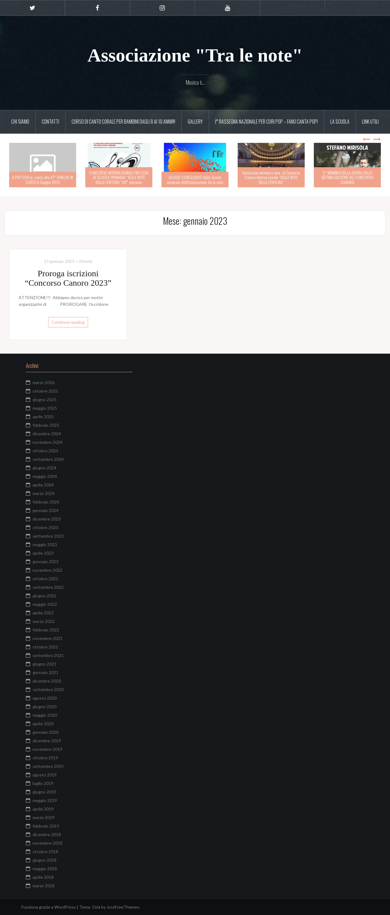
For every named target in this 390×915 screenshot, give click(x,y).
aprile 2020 (43, 723)
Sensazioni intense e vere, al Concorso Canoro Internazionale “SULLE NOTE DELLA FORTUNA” (271, 177)
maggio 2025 (45, 408)
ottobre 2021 (45, 646)
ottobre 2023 (45, 527)
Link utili (370, 121)
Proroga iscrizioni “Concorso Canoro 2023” (68, 278)
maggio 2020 (45, 715)
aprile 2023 (43, 553)
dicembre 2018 (47, 834)
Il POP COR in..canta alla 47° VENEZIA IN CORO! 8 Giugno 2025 (42, 179)
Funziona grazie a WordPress (48, 907)
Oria (96, 907)
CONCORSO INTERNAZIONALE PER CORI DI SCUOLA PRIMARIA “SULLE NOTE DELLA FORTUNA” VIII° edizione (119, 177)
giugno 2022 (44, 595)
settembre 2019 (48, 766)
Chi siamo (20, 121)
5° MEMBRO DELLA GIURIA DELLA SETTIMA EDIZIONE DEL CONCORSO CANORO (347, 177)
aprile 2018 (43, 877)
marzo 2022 (44, 621)
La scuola (339, 121)
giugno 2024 (44, 467)
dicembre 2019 (47, 740)
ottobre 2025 (45, 391)
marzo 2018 (44, 885)
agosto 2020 (45, 698)
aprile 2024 (43, 484)
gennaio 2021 (45, 672)
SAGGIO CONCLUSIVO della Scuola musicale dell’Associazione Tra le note (195, 179)
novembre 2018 (47, 843)
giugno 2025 (44, 399)
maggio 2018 (45, 868)
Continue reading (68, 322)
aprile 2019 (43, 808)
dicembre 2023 (47, 518)
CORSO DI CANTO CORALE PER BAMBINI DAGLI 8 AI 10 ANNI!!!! (123, 121)
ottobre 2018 (45, 851)
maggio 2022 (45, 604)
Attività (85, 261)
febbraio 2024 (46, 501)
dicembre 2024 (47, 433)
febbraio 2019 (46, 825)
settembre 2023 (48, 536)
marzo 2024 (44, 493)
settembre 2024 (48, 459)
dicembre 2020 (47, 681)
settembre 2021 (48, 655)
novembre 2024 (47, 442)
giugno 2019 (44, 791)
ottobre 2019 (45, 757)
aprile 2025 (43, 416)
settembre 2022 (48, 587)
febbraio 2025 (46, 425)
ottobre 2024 (45, 450)
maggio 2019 (45, 800)
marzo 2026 (44, 382)
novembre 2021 (47, 638)
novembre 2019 (47, 749)
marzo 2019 (44, 817)
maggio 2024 (45, 476)
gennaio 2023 (45, 561)
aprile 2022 (43, 612)
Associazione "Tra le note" (195, 55)
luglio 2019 (43, 783)
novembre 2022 (47, 570)
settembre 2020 (48, 689)
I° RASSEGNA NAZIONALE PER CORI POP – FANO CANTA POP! (266, 121)
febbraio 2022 (46, 629)
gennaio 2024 (45, 510)
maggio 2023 (45, 544)
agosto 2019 (45, 774)
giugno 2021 (44, 663)
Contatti (50, 121)
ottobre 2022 (45, 578)
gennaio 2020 (45, 732)
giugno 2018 (44, 860)
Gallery (195, 121)
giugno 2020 (44, 706)
